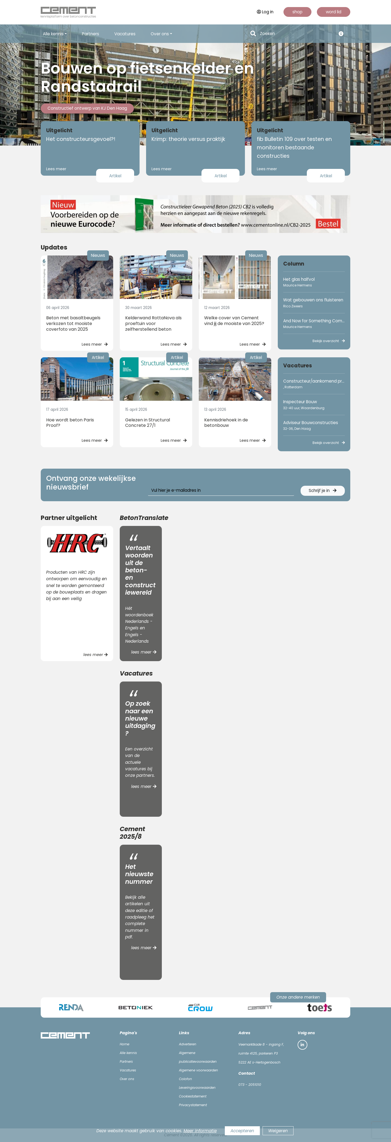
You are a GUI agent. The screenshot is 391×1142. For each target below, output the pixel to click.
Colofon (185, 1079)
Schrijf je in (322, 490)
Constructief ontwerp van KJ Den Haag (87, 108)
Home (124, 1044)
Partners (90, 34)
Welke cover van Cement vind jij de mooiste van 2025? (234, 321)
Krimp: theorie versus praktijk (188, 139)
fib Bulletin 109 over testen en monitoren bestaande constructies (294, 147)
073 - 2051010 (249, 1084)
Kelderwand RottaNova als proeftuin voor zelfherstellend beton (153, 323)
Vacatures (124, 34)
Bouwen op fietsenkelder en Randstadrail (147, 77)
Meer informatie (200, 1131)
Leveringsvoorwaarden (197, 1087)
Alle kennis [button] (53, 34)
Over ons (127, 1079)
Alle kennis (128, 1052)
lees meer (95, 654)
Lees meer (56, 169)
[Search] (296, 34)
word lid (333, 12)
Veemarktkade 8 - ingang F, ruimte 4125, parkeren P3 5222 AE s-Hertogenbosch (261, 1053)
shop (297, 12)
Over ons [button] (160, 34)
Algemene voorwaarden (198, 1070)
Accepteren (242, 1131)
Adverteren (187, 1044)
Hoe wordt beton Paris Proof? (70, 423)
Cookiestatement (192, 1096)
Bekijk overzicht (329, 341)
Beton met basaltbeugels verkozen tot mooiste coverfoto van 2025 (73, 323)
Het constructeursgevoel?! (80, 139)
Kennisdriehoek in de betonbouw (226, 423)
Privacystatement (193, 1105)
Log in (265, 12)
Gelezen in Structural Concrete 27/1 (147, 423)
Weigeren (278, 1131)
